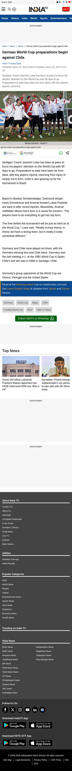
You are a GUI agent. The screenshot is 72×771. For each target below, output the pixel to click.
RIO (67, 760)
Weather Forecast (10, 559)
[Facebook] (5, 710)
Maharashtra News (45, 647)
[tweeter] (13, 710)
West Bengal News (45, 659)
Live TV (5, 536)
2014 (29, 309)
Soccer (20, 46)
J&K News (7, 688)
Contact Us (7, 507)
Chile (45, 302)
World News (7, 584)
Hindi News (7, 531)
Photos (5, 588)
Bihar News (7, 647)
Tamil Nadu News (10, 672)
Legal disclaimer (22, 760)
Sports (44, 18)
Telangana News (43, 655)
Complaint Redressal (12, 519)
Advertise (6, 515)
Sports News (8, 601)
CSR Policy (56, 760)
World (33, 18)
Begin (35, 302)
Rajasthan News (43, 651)
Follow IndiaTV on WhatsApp (36, 318)
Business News (9, 613)
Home (4, 18)
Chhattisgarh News (11, 680)
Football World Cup (13, 309)
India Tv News (44, 309)
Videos (15, 18)
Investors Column (10, 527)
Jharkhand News (10, 659)
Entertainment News (11, 597)
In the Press (7, 523)
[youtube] (27, 710)
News (4, 46)
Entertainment (59, 18)
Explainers (7, 609)
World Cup (22, 302)
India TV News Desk (11, 63)
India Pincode (8, 563)
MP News (6, 663)
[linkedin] (35, 710)
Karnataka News (10, 693)
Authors (5, 540)
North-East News (10, 668)
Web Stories (8, 544)
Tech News (7, 605)
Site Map (7, 760)
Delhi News (7, 651)
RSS (36, 763)
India (24, 18)
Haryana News (9, 655)
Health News (8, 617)
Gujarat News (8, 684)
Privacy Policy (40, 760)
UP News (6, 676)
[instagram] (20, 710)
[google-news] (42, 710)
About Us (6, 511)
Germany (8, 302)
